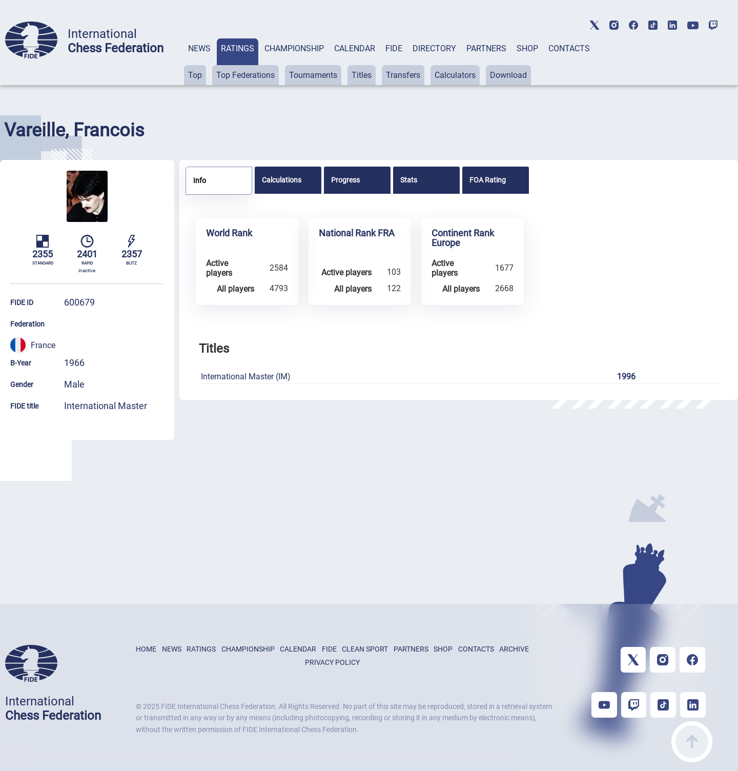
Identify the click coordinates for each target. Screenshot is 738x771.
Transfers (403, 75)
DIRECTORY (434, 48)
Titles (362, 75)
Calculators (455, 75)
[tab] (199, 61)
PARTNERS (486, 48)
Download (508, 75)
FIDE (393, 48)
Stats (408, 180)
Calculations (281, 180)
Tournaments (313, 75)
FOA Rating (487, 180)
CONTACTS (569, 48)
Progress (345, 180)
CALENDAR (354, 48)
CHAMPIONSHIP (294, 48)
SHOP (527, 48)
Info (199, 180)
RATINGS (237, 48)
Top (195, 75)
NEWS (199, 48)
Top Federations (245, 75)
